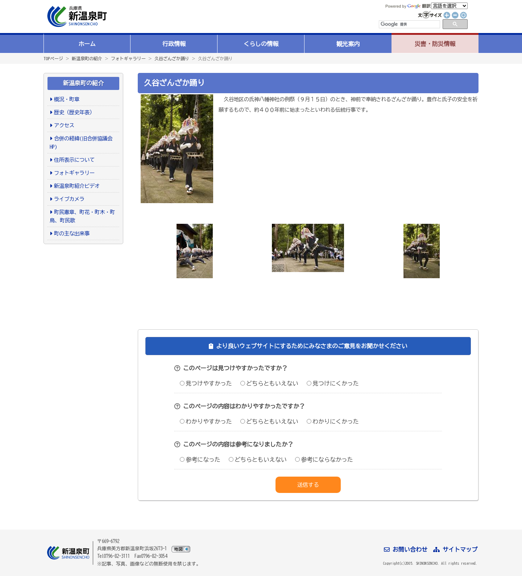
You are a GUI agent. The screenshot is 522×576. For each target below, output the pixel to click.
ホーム (87, 44)
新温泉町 (76, 16)
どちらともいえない (269, 383)
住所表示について (74, 159)
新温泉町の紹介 (87, 58)
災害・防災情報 (435, 44)
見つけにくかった (333, 383)
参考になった (200, 459)
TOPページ (53, 58)
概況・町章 (66, 99)
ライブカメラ (69, 199)
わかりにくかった (333, 421)
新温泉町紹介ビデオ (77, 186)
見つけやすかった (206, 383)
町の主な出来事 (72, 233)
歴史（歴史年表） (74, 112)
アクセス (64, 125)
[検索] (409, 24)
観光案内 (348, 44)
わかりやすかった (206, 421)
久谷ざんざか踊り (171, 58)
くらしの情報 (261, 44)
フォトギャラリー (128, 58)
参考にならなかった (324, 459)
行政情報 (174, 44)
